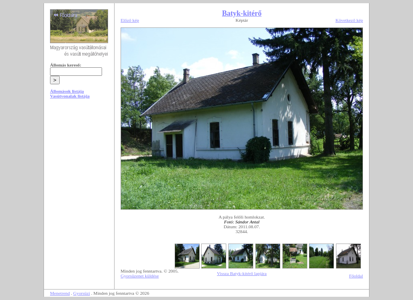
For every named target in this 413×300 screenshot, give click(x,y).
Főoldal (356, 275)
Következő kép (349, 20)
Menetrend (60, 293)
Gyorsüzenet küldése (140, 275)
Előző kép (130, 20)
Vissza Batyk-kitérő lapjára (242, 273)
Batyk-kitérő (242, 13)
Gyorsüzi (81, 293)
